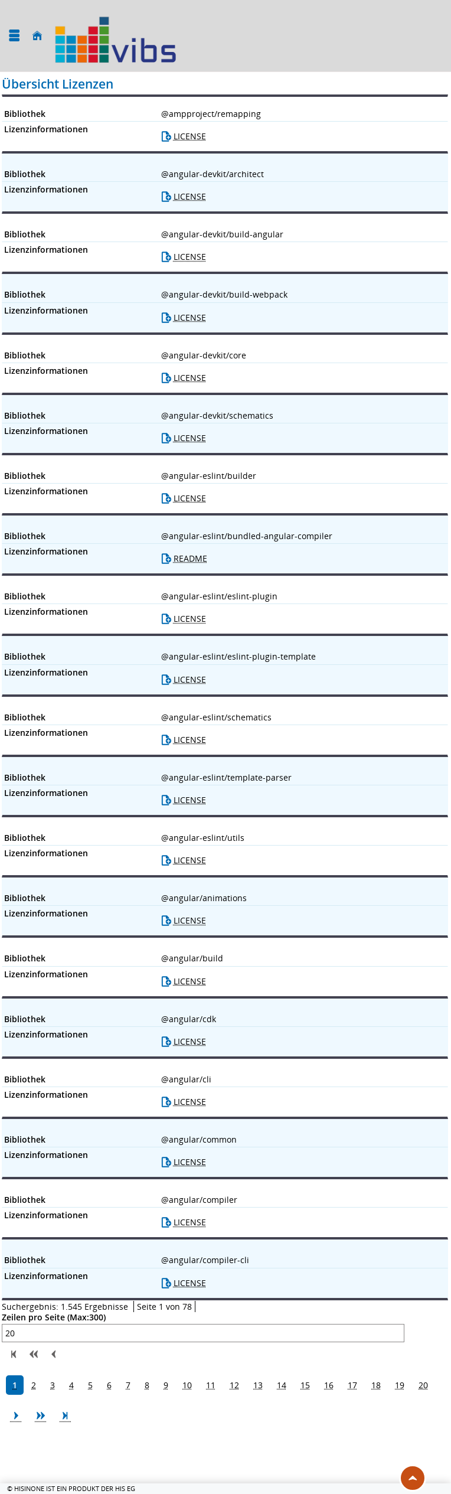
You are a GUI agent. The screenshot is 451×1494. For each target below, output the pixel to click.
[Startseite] (37, 36)
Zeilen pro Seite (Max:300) (54, 1317)
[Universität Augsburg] (115, 35)
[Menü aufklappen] (14, 35)
